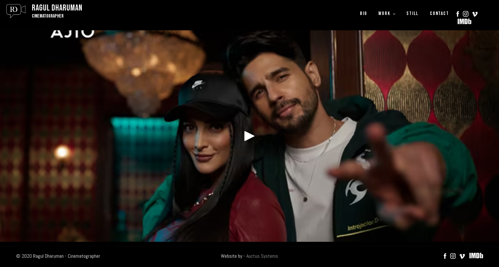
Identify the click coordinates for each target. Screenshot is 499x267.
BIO (363, 14)
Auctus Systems (262, 256)
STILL (412, 14)
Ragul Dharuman (57, 8)
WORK (384, 14)
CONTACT (439, 14)
